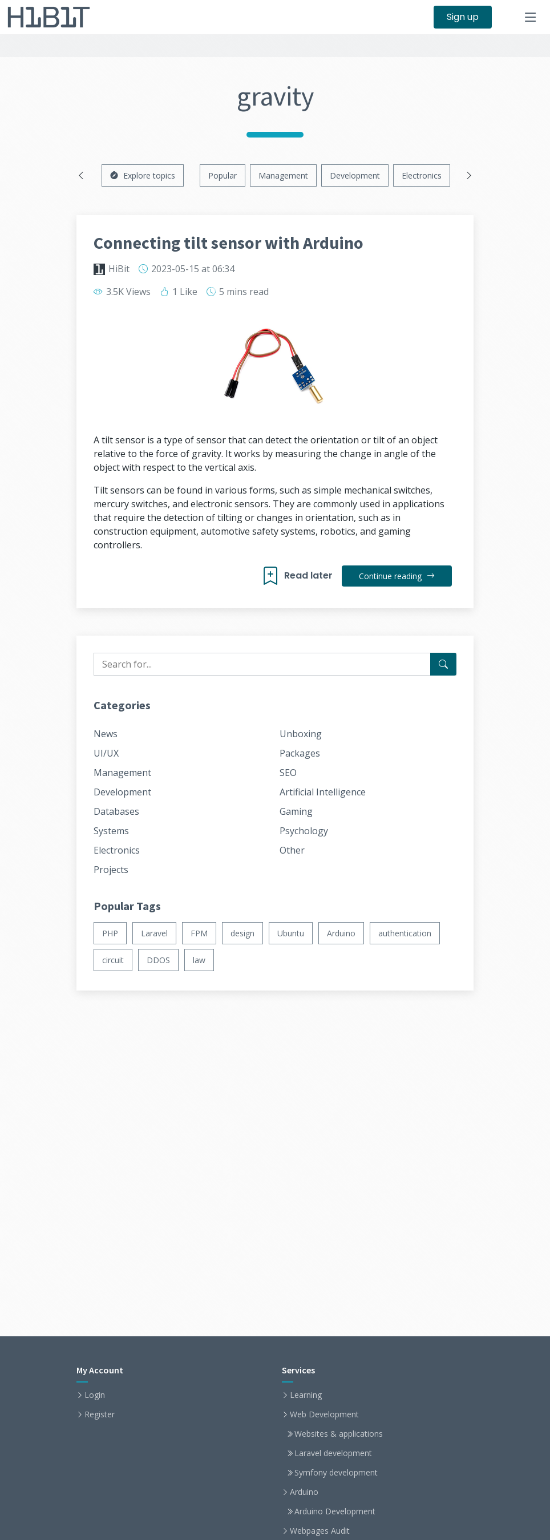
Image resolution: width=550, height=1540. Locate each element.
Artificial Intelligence (323, 792)
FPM (199, 933)
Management (283, 175)
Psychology (304, 830)
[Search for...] (443, 664)
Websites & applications (338, 1434)
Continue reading (397, 576)
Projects (111, 869)
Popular (222, 175)
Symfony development (336, 1473)
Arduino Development (334, 1511)
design (242, 933)
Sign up (463, 16)
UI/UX (106, 753)
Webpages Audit (320, 1531)
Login (94, 1395)
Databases (116, 811)
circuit (113, 960)
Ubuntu (290, 933)
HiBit (119, 268)
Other (292, 850)
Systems (111, 830)
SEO (288, 772)
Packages (300, 753)
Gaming (296, 811)
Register (99, 1414)
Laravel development (333, 1453)
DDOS (158, 960)
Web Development (324, 1414)
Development (355, 175)
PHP (110, 933)
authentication (404, 933)
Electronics (422, 175)
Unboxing (301, 733)
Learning (306, 1395)
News (106, 733)
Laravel (154, 933)
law (199, 960)
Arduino (341, 933)
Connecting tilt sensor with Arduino (228, 242)
